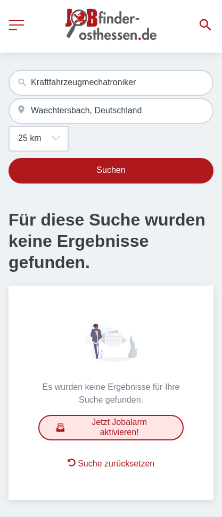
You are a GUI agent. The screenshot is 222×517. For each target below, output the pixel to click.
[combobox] (111, 83)
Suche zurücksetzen (111, 463)
